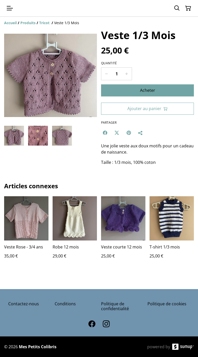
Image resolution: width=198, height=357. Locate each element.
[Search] (177, 8)
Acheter (147, 90)
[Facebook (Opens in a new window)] (105, 133)
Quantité (109, 63)
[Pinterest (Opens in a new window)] (129, 133)
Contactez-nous (23, 304)
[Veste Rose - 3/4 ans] (26, 232)
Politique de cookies (166, 304)
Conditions (65, 304)
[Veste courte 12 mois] (123, 232)
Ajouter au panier (147, 108)
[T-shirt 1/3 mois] (172, 232)
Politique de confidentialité (115, 306)
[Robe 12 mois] (75, 232)
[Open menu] (9, 8)
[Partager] (140, 133)
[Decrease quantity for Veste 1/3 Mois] (106, 73)
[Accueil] (10, 22)
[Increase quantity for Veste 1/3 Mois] (126, 73)
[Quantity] (116, 73)
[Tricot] (45, 22)
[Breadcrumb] (99, 23)
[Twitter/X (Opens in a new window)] (117, 133)
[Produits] (28, 22)
